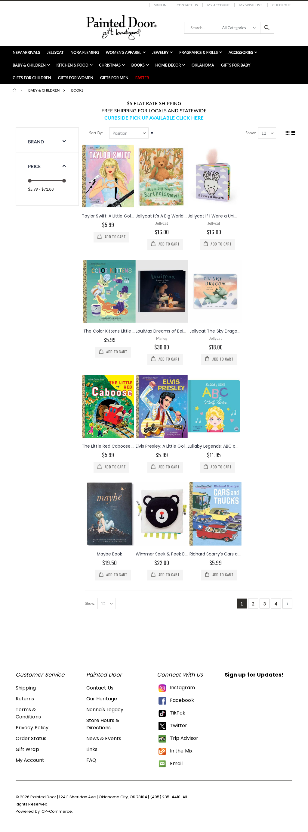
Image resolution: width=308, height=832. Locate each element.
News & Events (103, 739)
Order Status (31, 739)
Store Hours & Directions (102, 725)
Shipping (26, 689)
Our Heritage (101, 699)
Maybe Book (111, 554)
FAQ (91, 761)
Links (91, 750)
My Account (218, 5)
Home (15, 90)
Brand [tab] (36, 141)
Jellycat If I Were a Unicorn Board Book (229, 216)
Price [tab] (34, 166)
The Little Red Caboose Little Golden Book (127, 446)
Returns (25, 699)
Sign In (160, 5)
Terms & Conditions (28, 714)
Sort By (97, 132)
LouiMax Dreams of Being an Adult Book (178, 331)
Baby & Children (44, 90)
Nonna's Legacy (104, 710)
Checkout (281, 5)
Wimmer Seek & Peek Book (165, 554)
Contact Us (187, 5)
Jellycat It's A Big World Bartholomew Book (181, 216)
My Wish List (250, 5)
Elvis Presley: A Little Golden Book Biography (182, 446)
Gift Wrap (27, 750)
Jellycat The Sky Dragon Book (221, 331)
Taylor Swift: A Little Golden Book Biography (128, 216)
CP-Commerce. (57, 813)
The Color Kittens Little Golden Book (122, 331)
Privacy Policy (32, 728)
